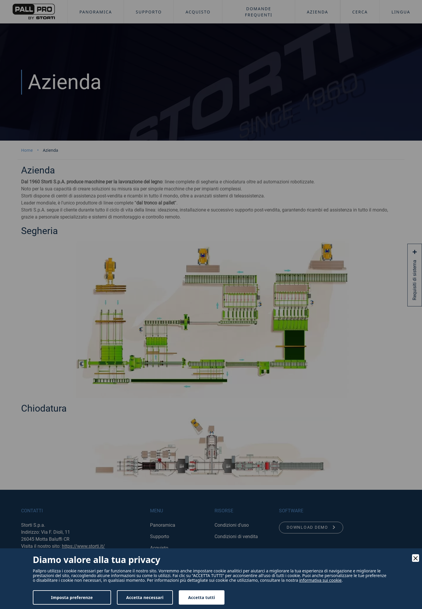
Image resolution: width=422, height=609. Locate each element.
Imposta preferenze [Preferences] (72, 597)
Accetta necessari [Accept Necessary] (145, 597)
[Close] (415, 558)
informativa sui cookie (320, 580)
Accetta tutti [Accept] (201, 597)
